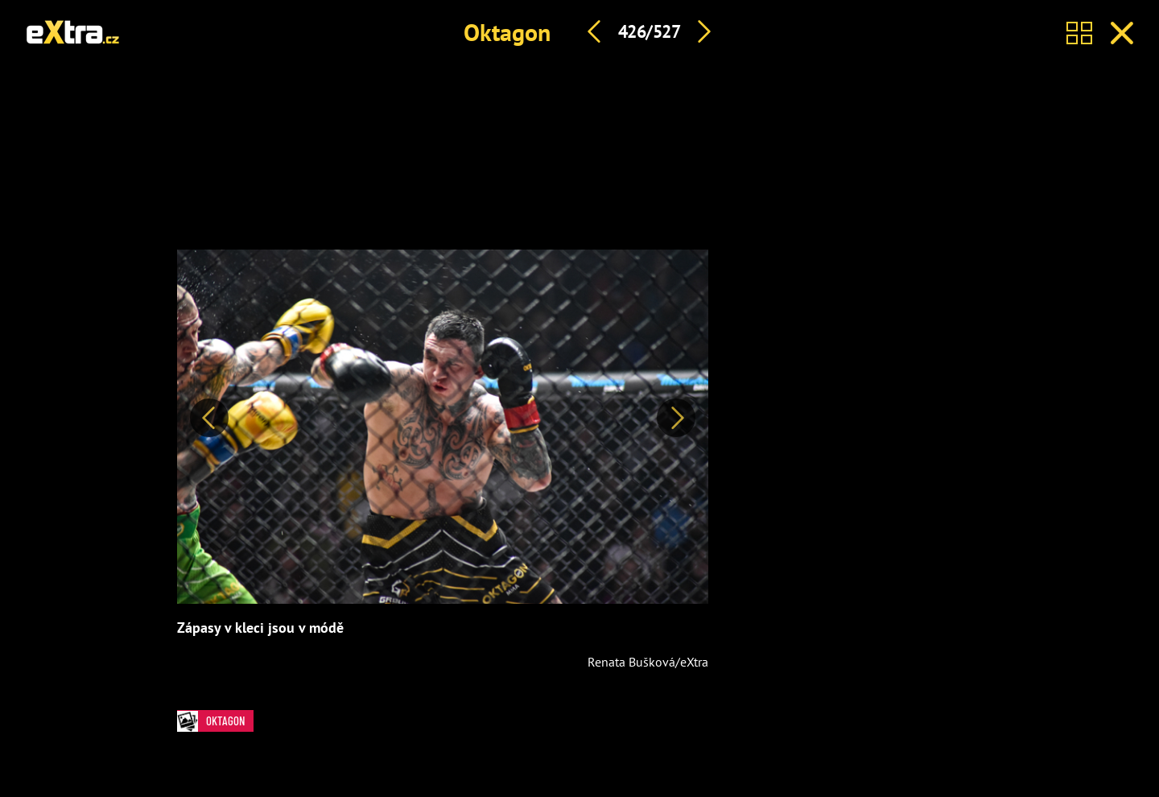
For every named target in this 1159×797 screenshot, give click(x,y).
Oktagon (507, 31)
